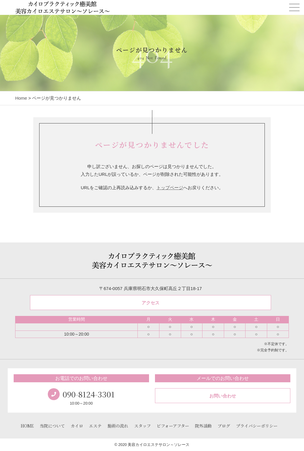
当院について (52, 426)
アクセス (150, 302)
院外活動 (203, 426)
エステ (95, 426)
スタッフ (142, 426)
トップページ (169, 187)
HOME (27, 426)
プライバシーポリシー (257, 426)
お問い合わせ (222, 395)
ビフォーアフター (173, 426)
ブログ (224, 426)
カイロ (77, 426)
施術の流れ (117, 426)
